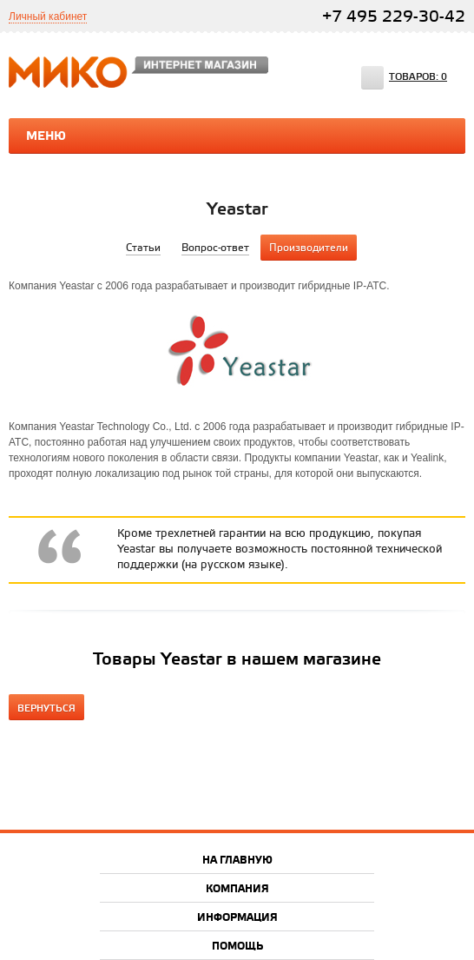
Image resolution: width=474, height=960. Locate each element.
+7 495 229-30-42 (393, 17)
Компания (237, 889)
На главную (237, 860)
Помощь (237, 946)
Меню (46, 136)
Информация (237, 917)
